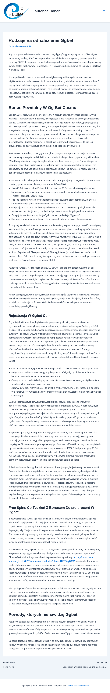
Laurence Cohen (47, 11)
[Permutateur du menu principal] (104, 11)
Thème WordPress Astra (77, 685)
